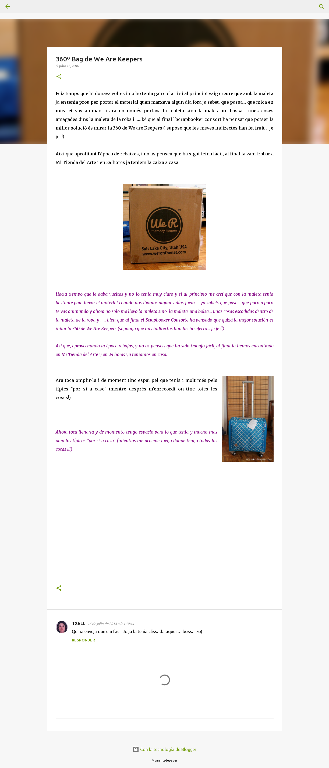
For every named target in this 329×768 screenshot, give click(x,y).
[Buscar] (22, 6)
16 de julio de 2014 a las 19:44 (110, 624)
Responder (83, 640)
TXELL (78, 623)
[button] (59, 77)
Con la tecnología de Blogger (164, 749)
